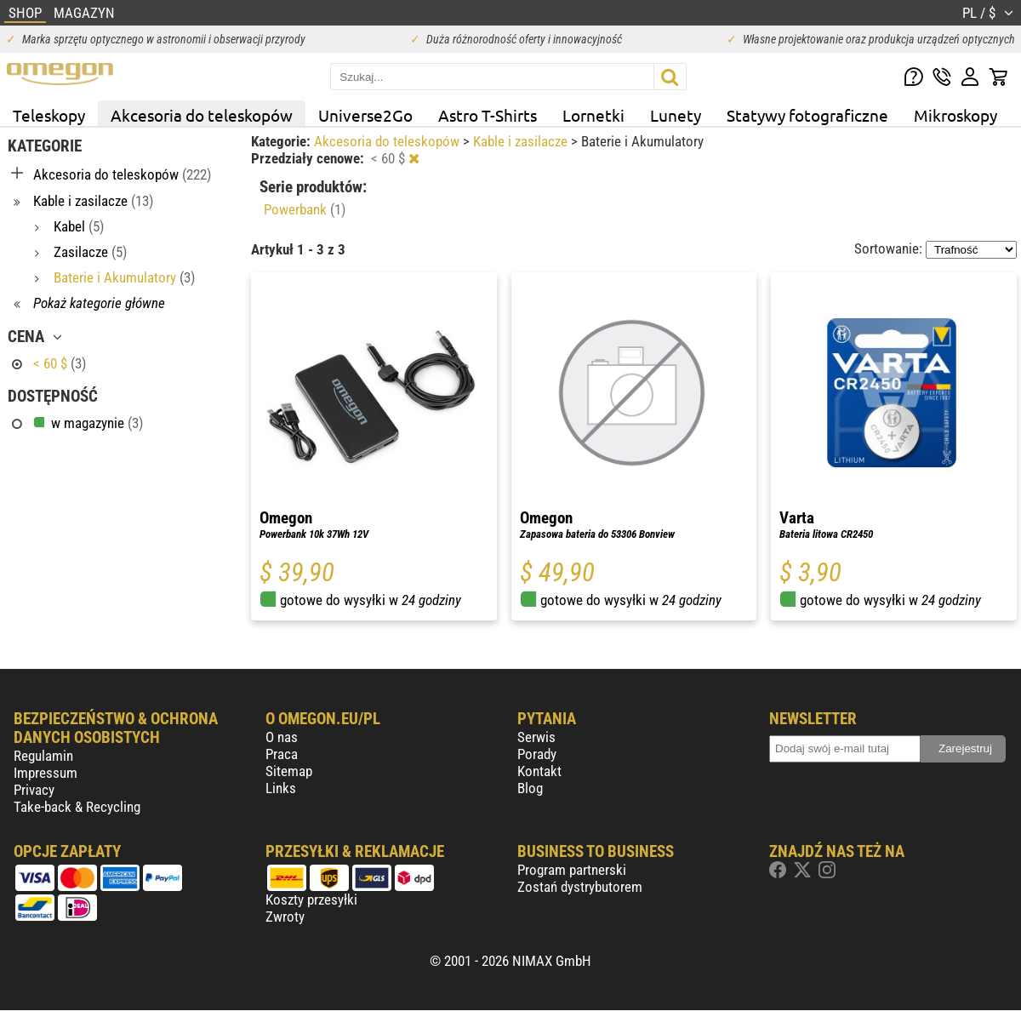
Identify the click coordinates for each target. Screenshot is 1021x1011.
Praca (281, 754)
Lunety (675, 115)
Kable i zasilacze (522, 141)
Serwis (536, 736)
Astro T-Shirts (487, 115)
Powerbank (304, 209)
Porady (536, 754)
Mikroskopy (955, 115)
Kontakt (539, 771)
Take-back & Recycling (77, 806)
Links (280, 788)
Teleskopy (49, 115)
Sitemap (288, 771)
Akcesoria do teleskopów (202, 115)
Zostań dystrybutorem (579, 886)
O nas (281, 736)
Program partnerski (571, 869)
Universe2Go (365, 115)
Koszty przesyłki (311, 899)
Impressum (45, 772)
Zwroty (285, 916)
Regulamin (43, 755)
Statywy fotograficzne (807, 115)
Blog (530, 788)
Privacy (34, 789)
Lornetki (593, 115)
